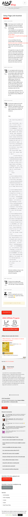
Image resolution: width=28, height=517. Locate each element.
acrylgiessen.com (10, 368)
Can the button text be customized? (8, 465)
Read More (14, 514)
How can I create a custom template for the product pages (12, 439)
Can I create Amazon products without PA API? (10, 450)
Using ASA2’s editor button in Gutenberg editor (10, 462)
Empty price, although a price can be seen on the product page (13, 456)
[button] (24, 2)
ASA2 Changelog (6, 497)
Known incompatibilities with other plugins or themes (11, 447)
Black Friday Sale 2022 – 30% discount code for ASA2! (16, 426)
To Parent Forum (6, 18)
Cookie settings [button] (8, 514)
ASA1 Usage (10, 414)
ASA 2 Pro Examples (10, 361)
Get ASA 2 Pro (7, 479)
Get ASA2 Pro (6, 312)
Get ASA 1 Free (7, 487)
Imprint (4, 502)
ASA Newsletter (6, 495)
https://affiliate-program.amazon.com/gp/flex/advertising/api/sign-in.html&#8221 (18, 36)
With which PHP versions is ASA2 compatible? (10, 453)
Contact (4, 500)
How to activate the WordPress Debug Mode (10, 469)
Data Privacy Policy (7, 505)
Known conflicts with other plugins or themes (10, 459)
